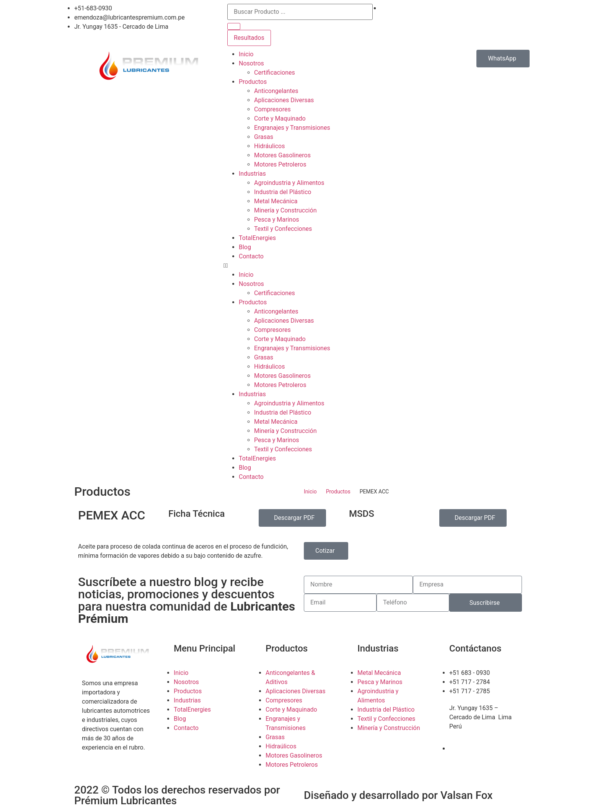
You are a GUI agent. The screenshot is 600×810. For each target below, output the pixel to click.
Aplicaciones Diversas (284, 100)
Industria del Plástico (282, 192)
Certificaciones (274, 72)
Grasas (263, 136)
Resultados (249, 37)
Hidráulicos (269, 146)
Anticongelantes (276, 91)
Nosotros (251, 63)
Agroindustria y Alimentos (289, 182)
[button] (300, 265)
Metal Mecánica (276, 201)
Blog (245, 247)
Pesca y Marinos (276, 219)
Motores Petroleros (280, 164)
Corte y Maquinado (280, 118)
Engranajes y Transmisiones (292, 127)
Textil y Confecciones (283, 228)
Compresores (272, 109)
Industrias (252, 173)
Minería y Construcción (285, 210)
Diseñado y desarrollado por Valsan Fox (398, 795)
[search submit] (233, 26)
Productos (253, 81)
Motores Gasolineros (282, 155)
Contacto (251, 256)
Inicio (246, 54)
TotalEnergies (257, 238)
